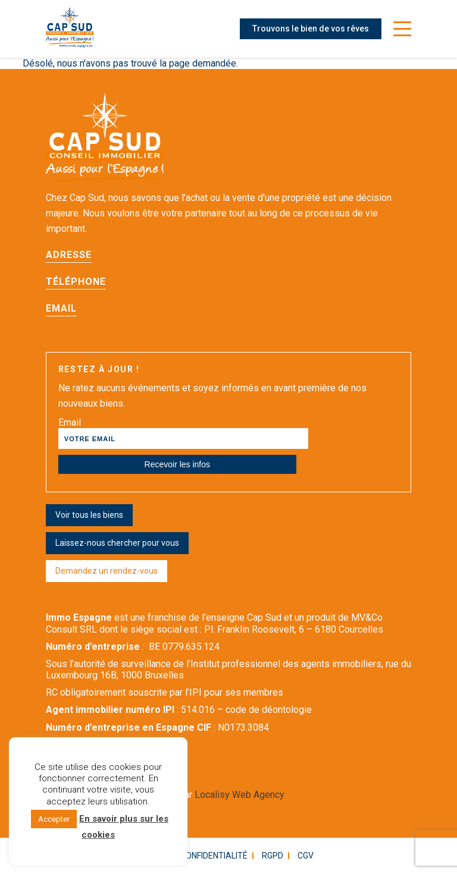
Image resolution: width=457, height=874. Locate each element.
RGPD (272, 855)
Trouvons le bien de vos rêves (310, 28)
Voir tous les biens (89, 515)
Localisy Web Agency (239, 794)
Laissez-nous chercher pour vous (117, 543)
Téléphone (76, 281)
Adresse (69, 254)
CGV (306, 855)
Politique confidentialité (193, 855)
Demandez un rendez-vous (106, 571)
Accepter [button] (54, 819)
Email (61, 308)
